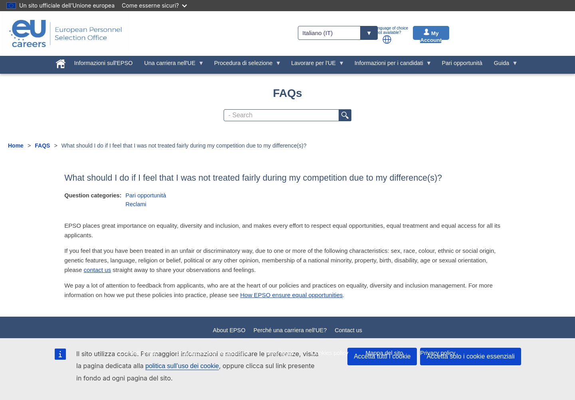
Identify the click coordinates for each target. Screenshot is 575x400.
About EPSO (229, 330)
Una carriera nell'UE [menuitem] (171, 65)
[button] (387, 39)
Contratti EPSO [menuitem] (139, 353)
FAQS (42, 145)
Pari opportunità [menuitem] (462, 63)
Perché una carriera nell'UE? (290, 330)
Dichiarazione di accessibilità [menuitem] (213, 353)
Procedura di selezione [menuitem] (244, 65)
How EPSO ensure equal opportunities (291, 295)
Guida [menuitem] (503, 65)
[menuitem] (60, 62)
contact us (97, 269)
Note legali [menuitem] (280, 353)
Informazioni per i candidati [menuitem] (390, 65)
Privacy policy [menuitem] (437, 353)
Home (16, 145)
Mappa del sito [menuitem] (384, 353)
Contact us (348, 330)
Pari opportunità (145, 195)
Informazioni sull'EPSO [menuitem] (103, 63)
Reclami (135, 204)
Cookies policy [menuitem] (330, 353)
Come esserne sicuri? (154, 5)
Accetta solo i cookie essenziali (470, 356)
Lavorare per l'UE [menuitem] (315, 65)
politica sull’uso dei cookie (182, 366)
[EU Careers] (65, 33)
